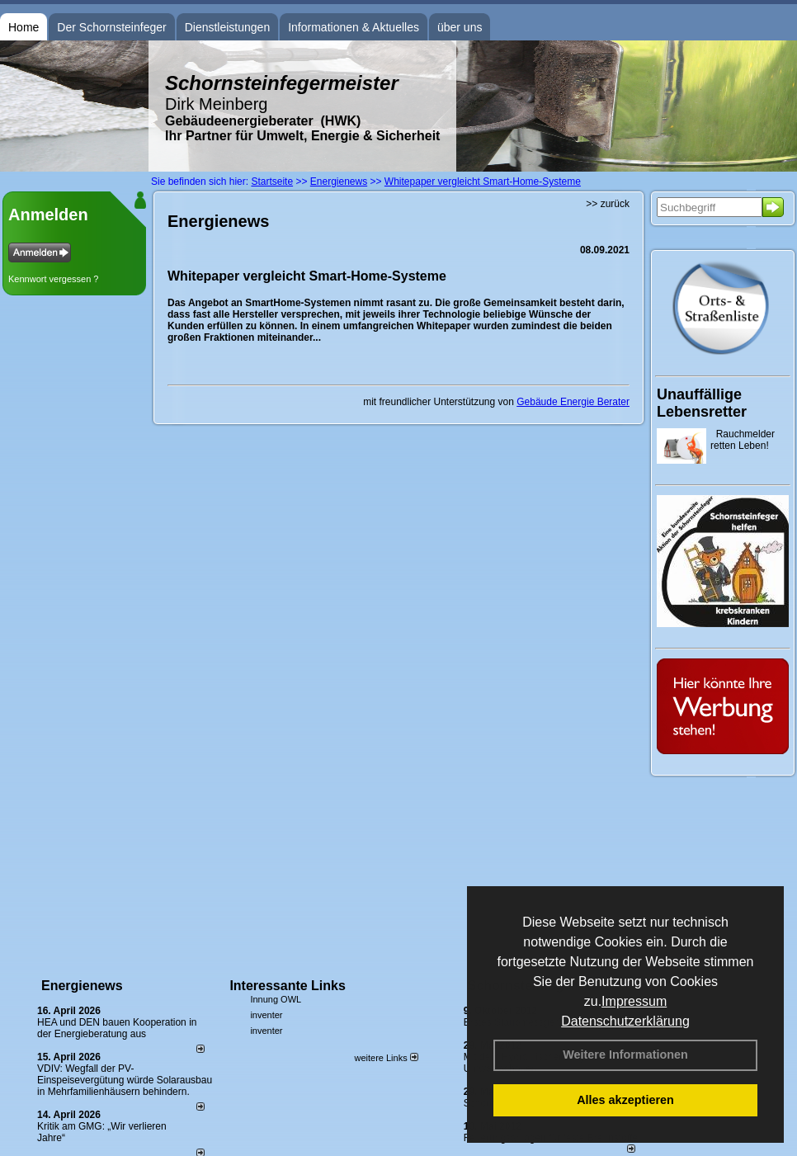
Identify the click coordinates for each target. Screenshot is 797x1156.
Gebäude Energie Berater (573, 402)
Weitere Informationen (625, 1054)
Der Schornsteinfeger (111, 27)
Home (23, 27)
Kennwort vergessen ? (53, 279)
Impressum (634, 1001)
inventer (266, 1015)
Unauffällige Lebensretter (702, 403)
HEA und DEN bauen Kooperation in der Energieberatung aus (116, 1028)
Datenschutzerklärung (625, 1021)
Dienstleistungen (228, 27)
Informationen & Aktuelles (353, 27)
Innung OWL (275, 999)
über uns (459, 27)
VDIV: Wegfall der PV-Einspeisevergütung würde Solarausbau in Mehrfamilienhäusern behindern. (124, 1080)
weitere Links (385, 1058)
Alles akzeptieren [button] (625, 1099)
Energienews (82, 986)
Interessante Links (287, 986)
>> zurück (608, 204)
